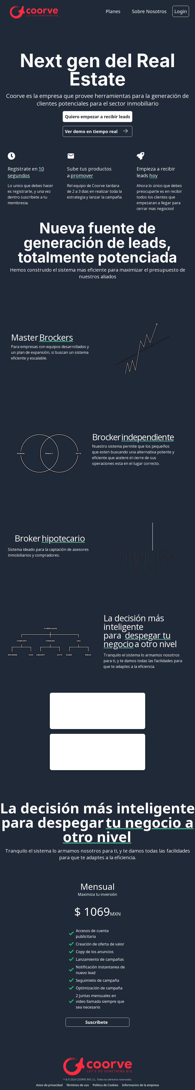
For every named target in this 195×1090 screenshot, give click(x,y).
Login (180, 11)
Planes (113, 11)
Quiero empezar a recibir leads (97, 116)
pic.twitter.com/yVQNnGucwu (91, 716)
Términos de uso (77, 1085)
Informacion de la (134, 1085)
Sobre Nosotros (149, 11)
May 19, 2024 (117, 722)
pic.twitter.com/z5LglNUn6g (95, 752)
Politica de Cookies (105, 1085)
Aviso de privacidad (49, 1085)
